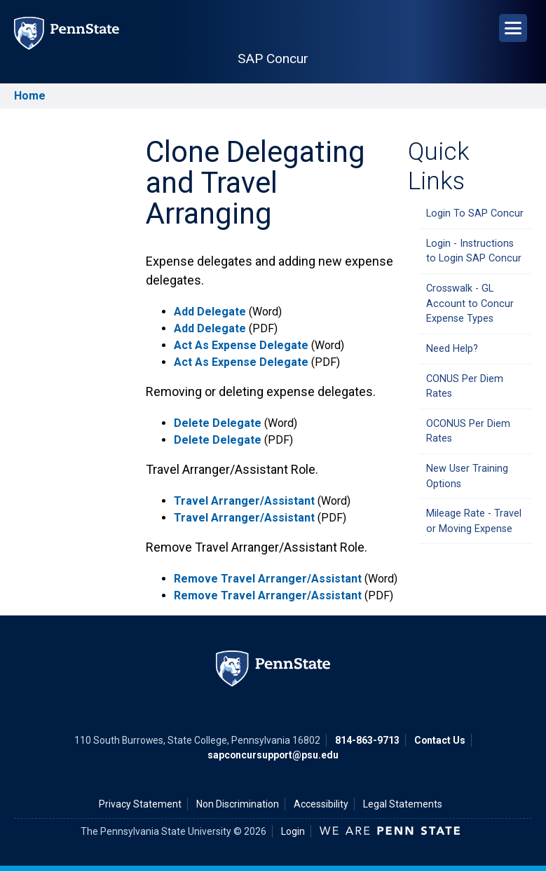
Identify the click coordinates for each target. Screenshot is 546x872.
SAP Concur (273, 58)
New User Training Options (467, 476)
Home (30, 95)
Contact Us (439, 740)
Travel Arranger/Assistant (244, 500)
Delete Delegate (217, 423)
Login (293, 831)
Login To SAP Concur (475, 213)
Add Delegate (210, 311)
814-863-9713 (367, 740)
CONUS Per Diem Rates (464, 386)
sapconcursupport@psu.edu (273, 755)
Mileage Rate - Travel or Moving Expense (473, 521)
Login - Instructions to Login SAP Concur (473, 251)
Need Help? (452, 349)
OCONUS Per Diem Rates (468, 431)
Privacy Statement (140, 804)
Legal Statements (402, 804)
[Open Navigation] (513, 28)
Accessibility (321, 804)
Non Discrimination (237, 804)
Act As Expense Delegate (241, 345)
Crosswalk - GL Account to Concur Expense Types (470, 303)
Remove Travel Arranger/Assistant (268, 578)
